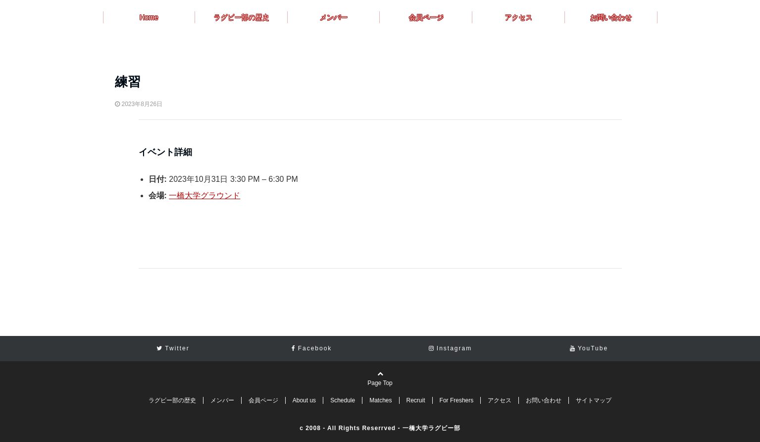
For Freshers (457, 400)
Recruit (415, 400)
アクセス (518, 17)
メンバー (334, 17)
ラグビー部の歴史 (241, 17)
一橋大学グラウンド (204, 195)
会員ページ (426, 17)
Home (149, 17)
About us (304, 400)
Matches (380, 400)
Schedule (342, 400)
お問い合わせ (611, 17)
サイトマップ (593, 400)
